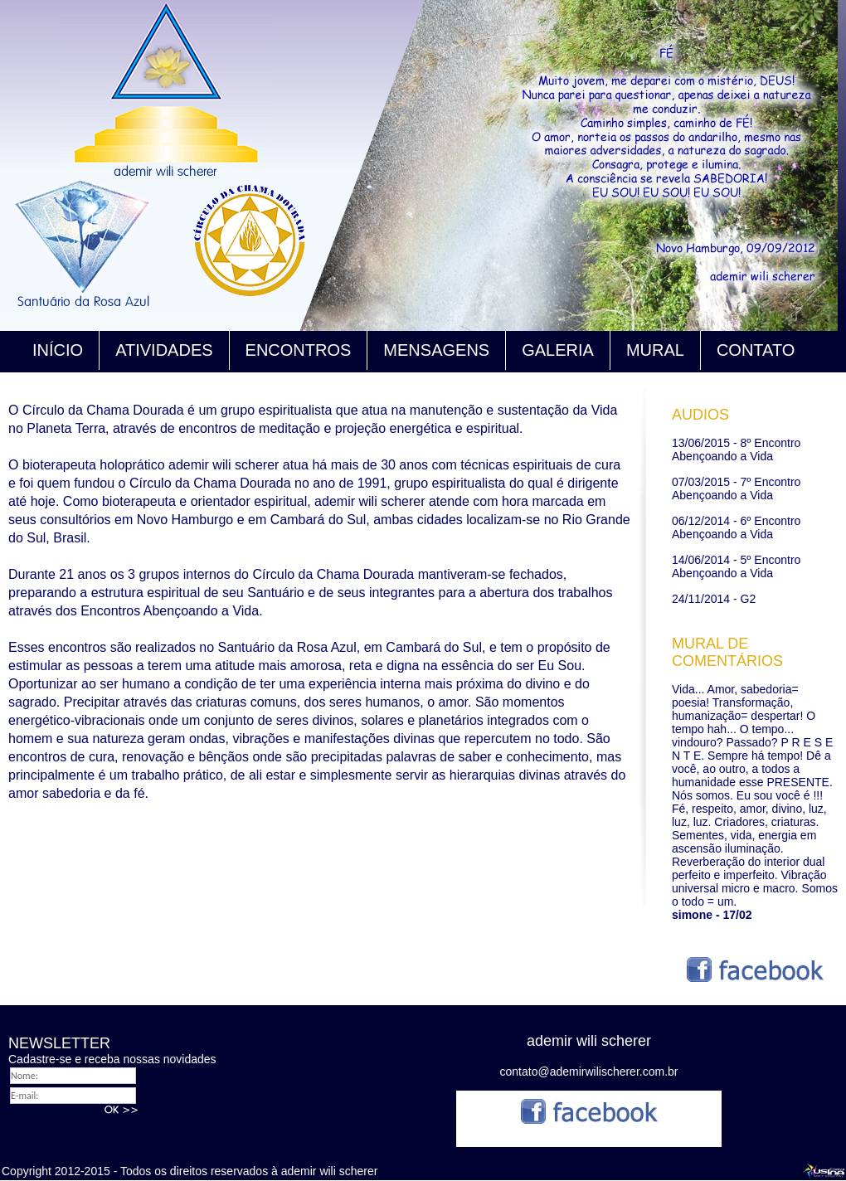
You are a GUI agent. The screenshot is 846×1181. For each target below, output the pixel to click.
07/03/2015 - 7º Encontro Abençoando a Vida (736, 488)
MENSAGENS (436, 350)
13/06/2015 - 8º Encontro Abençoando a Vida (736, 449)
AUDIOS (700, 414)
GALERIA (558, 350)
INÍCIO (57, 350)
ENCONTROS (299, 350)
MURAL (655, 350)
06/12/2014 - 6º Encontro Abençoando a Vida (736, 527)
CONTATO (756, 350)
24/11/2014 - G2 (714, 598)
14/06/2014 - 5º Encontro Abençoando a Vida (736, 566)
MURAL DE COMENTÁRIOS (727, 652)
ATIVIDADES (163, 350)
